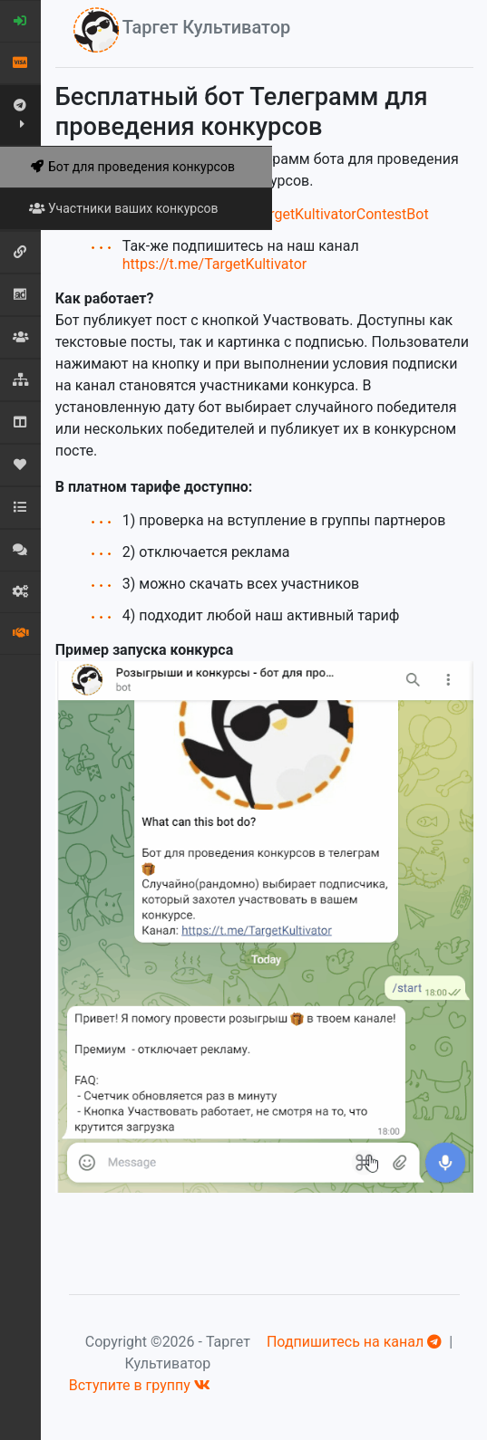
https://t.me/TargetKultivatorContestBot (299, 214)
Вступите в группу (139, 1385)
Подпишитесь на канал (354, 1341)
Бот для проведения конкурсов (132, 166)
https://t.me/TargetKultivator (214, 264)
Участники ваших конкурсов (123, 208)
